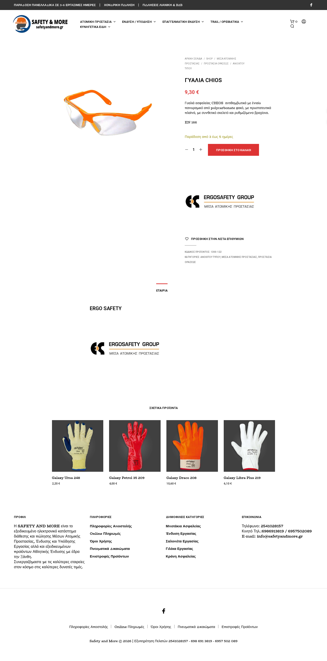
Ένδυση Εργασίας (181, 533)
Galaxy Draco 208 (181, 477)
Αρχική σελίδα (193, 58)
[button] (294, 21)
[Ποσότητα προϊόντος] (193, 150)
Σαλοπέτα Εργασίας (182, 541)
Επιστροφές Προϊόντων (109, 556)
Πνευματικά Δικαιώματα (110, 548)
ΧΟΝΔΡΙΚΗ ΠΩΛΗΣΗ (119, 5)
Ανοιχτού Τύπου (210, 257)
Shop (209, 58)
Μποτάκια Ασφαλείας (183, 526)
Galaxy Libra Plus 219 (242, 477)
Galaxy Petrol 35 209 (126, 477)
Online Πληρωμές (105, 533)
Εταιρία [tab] (162, 290)
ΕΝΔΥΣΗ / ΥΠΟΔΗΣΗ (137, 21)
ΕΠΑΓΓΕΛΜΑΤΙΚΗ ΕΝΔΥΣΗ (181, 21)
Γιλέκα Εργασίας (179, 548)
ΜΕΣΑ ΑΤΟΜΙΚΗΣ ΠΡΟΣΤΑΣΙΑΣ (239, 257)
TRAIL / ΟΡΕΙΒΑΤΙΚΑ (224, 21)
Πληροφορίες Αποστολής (111, 526)
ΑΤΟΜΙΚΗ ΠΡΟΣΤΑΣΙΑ (96, 21)
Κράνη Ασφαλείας (181, 556)
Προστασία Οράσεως (216, 63)
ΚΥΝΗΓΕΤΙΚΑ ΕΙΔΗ (93, 27)
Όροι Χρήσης (101, 541)
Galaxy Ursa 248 (66, 477)
